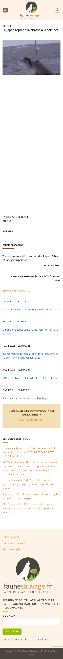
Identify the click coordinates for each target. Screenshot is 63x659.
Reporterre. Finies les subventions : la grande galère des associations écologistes (31, 496)
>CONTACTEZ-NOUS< (31, 419)
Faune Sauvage (11, 537)
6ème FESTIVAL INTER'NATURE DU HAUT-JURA (30, 377)
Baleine (7, 221)
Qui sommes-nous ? (14, 543)
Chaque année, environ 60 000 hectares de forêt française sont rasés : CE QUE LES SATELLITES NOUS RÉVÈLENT (29, 452)
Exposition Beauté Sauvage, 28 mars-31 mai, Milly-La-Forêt (31, 331)
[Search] (57, 10)
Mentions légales (12, 549)
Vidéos (7, 26)
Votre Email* (9, 616)
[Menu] (5, 10)
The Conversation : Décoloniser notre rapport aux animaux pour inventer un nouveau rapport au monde (31, 508)
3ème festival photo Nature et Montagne (26, 398)
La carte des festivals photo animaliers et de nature (31, 309)
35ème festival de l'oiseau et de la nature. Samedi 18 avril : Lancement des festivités (30, 355)
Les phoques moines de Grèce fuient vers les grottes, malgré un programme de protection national (28, 484)
